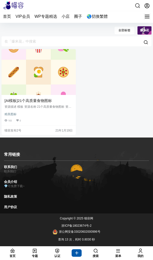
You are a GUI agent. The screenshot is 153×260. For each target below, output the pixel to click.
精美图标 (11, 114)
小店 (66, 16)
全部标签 (124, 30)
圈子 (78, 16)
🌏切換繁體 (97, 16)
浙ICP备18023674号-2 (76, 225)
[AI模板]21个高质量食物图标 (28, 100)
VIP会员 (23, 16)
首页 (7, 16)
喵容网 (88, 218)
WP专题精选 (46, 16)
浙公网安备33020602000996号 (76, 231)
